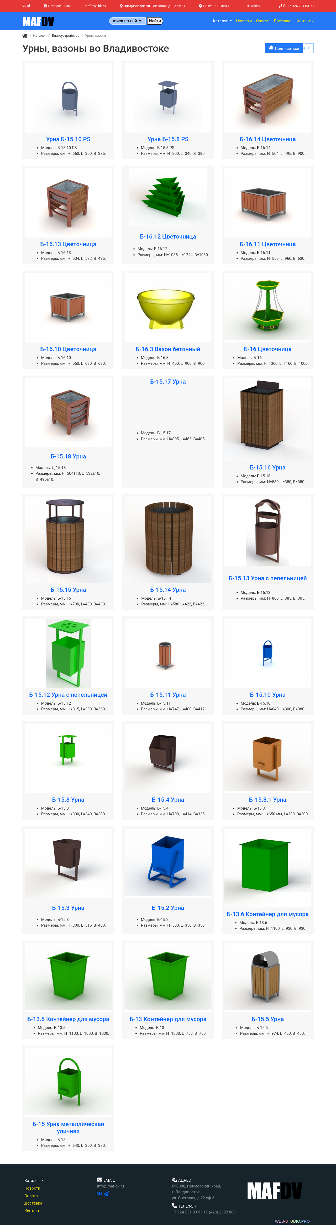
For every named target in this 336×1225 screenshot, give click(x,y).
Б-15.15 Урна (68, 589)
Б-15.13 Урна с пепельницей (268, 578)
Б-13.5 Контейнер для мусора (68, 1019)
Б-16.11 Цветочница (268, 244)
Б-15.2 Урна (168, 907)
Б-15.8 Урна (68, 799)
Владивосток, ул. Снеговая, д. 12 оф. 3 (152, 6)
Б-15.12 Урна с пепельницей (68, 694)
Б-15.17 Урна (168, 381)
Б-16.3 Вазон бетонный (168, 349)
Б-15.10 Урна (268, 694)
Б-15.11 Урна (168, 694)
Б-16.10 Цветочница (68, 349)
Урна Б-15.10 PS (68, 139)
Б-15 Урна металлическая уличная (68, 1127)
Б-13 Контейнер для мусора (167, 1019)
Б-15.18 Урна (68, 456)
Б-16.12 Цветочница (168, 236)
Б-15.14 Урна (168, 589)
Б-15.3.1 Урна (267, 799)
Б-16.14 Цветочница (268, 139)
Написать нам (57, 6)
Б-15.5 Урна (268, 1019)
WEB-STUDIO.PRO (292, 1221)
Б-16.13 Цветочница (68, 244)
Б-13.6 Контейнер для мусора (268, 914)
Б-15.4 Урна (168, 799)
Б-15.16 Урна (268, 467)
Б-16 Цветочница (268, 349)
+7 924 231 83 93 (296, 6)
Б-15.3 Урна (68, 907)
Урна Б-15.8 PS (168, 139)
